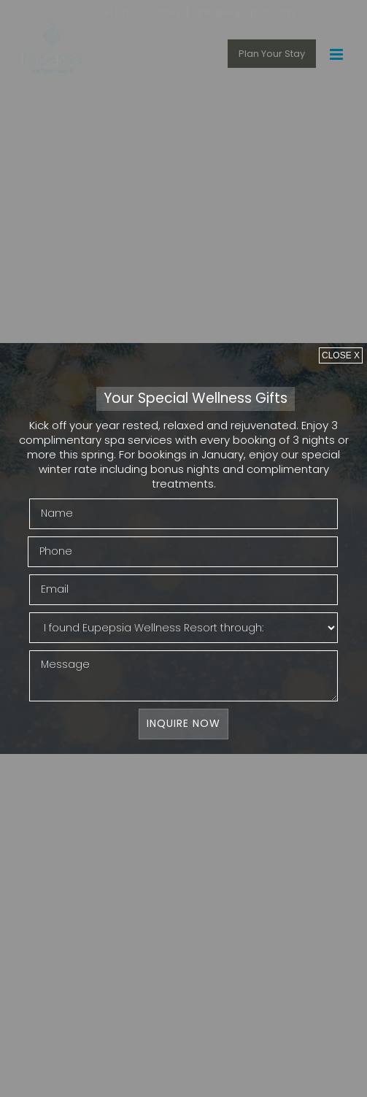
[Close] (340, 355)
